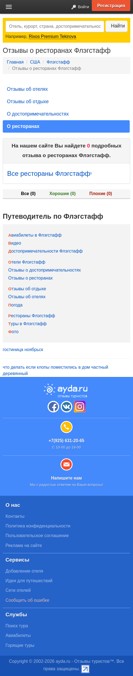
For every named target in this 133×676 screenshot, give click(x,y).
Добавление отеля (24, 571)
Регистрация (111, 5)
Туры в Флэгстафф (27, 323)
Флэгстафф (58, 62)
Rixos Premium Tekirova (52, 36)
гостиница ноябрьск (23, 349)
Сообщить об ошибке (27, 600)
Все (28, 193)
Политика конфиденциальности (37, 526)
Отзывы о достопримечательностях (44, 270)
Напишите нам (66, 478)
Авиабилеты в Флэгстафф (35, 235)
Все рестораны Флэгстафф (49, 173)
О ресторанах (23, 126)
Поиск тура (16, 625)
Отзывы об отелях (27, 89)
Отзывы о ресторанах (30, 278)
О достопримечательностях (38, 114)
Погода (15, 305)
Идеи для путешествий (28, 580)
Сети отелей (18, 590)
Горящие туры (19, 645)
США (35, 62)
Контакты (14, 516)
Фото (13, 331)
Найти (118, 26)
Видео (14, 243)
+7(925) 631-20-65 (66, 440)
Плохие (100, 193)
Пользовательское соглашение (37, 535)
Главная (15, 62)
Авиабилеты (18, 635)
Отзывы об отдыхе (28, 101)
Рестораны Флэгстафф (31, 315)
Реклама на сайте (23, 545)
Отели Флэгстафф (26, 262)
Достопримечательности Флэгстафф (45, 251)
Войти (78, 7)
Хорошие (62, 193)
